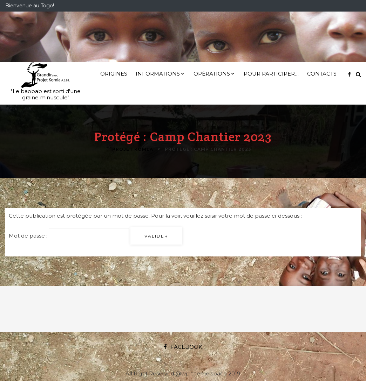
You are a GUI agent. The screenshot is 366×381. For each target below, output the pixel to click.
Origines (113, 73)
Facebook (183, 347)
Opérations (212, 73)
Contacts (322, 73)
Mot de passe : (69, 235)
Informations (158, 73)
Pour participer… (271, 73)
